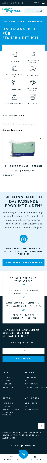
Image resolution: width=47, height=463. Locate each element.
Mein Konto (31, 403)
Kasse (28, 406)
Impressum (30, 377)
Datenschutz (31, 384)
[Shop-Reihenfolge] (24, 130)
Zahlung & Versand (8, 414)
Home (5, 21)
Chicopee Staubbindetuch (23, 166)
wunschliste (12, 458)
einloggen (35, 458)
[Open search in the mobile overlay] (34, 11)
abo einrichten (11, 3)
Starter (7, 381)
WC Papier (8, 387)
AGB (27, 381)
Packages (8, 384)
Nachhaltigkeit (11, 410)
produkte (8, 377)
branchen (8, 403)
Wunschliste (31, 410)
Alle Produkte (17, 21)
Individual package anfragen (23, 262)
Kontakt (7, 406)
